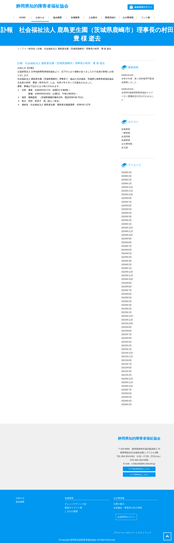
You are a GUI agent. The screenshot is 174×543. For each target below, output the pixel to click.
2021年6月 (126, 367)
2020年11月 (127, 382)
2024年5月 (126, 253)
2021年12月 (127, 353)
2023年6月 (126, 294)
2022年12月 (127, 316)
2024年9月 (126, 238)
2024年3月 (126, 261)
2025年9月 (126, 198)
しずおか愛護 (71, 511)
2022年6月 (126, 338)
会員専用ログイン (126, 517)
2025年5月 (126, 209)
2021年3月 (126, 371)
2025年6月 (126, 205)
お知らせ (40, 17)
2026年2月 (126, 180)
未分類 (124, 147)
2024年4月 (126, 257)
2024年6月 (126, 250)
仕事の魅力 (119, 504)
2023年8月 (126, 286)
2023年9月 (126, 283)
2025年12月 (127, 187)
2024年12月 (127, 228)
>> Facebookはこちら (139, 469)
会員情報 (125, 136)
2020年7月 (126, 390)
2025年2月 (126, 220)
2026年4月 (126, 172)
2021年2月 (126, 375)
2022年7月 (126, 334)
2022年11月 (127, 320)
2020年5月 (126, 397)
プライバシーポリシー (124, 532)
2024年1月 (126, 268)
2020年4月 (126, 401)
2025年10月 (127, 194)
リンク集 (145, 17)
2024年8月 (126, 242)
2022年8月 (126, 331)
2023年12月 (127, 272)
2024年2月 (126, 264)
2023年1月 (126, 312)
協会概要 (57, 17)
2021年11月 (127, 356)
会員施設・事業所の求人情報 (128, 508)
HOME (22, 17)
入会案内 (92, 17)
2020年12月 (127, 379)
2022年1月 (126, 349)
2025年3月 (126, 216)
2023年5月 (126, 297)
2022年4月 (126, 342)
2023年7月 (126, 290)
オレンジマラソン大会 (75, 504)
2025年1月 (126, 224)
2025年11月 (127, 191)
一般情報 (125, 133)
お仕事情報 (128, 17)
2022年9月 (126, 327)
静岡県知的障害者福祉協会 (42, 6)
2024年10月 (127, 235)
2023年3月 (126, 305)
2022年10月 (127, 323)
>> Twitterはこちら (139, 474)
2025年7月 (126, 202)
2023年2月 (126, 309)
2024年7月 (126, 246)
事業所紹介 (110, 17)
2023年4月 (126, 301)
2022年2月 (126, 345)
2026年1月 (126, 183)
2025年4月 (126, 213)
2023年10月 (127, 279)
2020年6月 (126, 393)
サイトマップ (144, 532)
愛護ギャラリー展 (73, 508)
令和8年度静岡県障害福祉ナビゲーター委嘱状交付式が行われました (137, 96)
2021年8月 (126, 360)
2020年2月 (126, 404)
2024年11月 (127, 231)
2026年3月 (126, 176)
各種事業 (75, 17)
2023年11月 (127, 275)
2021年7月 (126, 364)
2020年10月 (127, 386)
